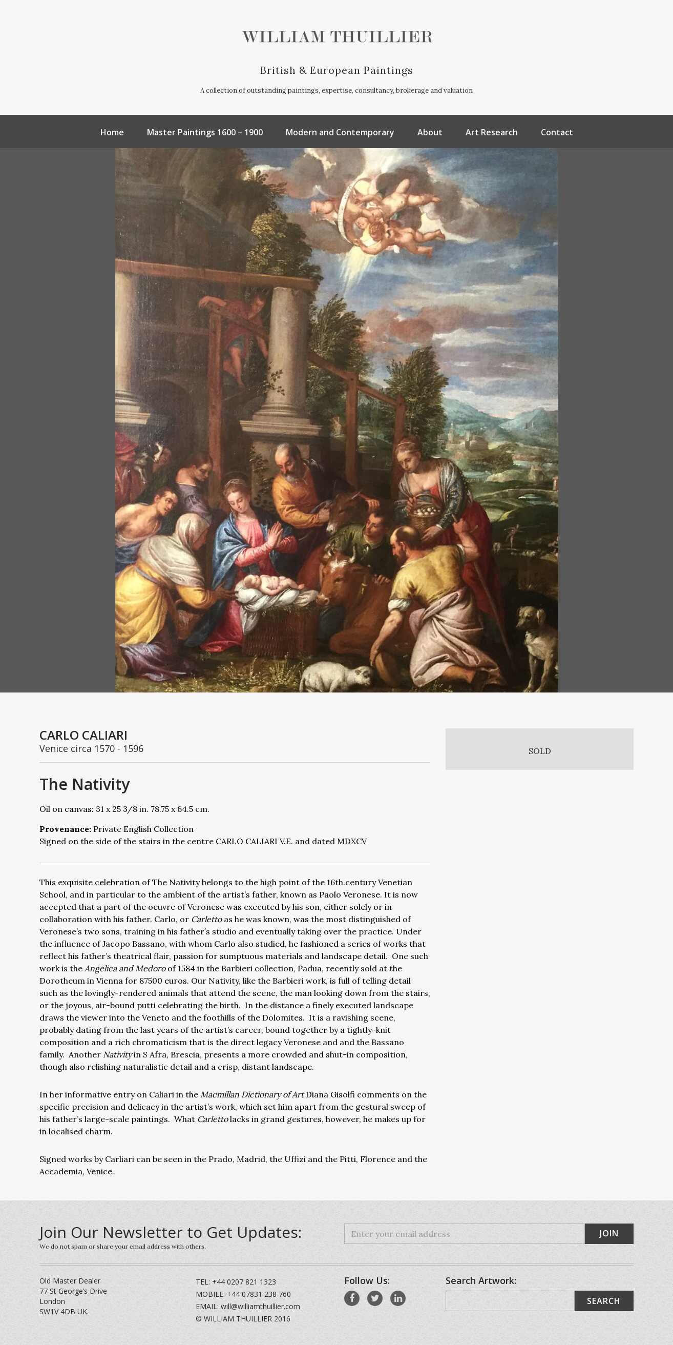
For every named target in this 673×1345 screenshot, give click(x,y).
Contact (557, 132)
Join (609, 1233)
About (430, 132)
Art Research (492, 132)
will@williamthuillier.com (260, 1306)
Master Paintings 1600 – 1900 (205, 132)
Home (112, 132)
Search (604, 1301)
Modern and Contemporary (340, 132)
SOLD (540, 751)
